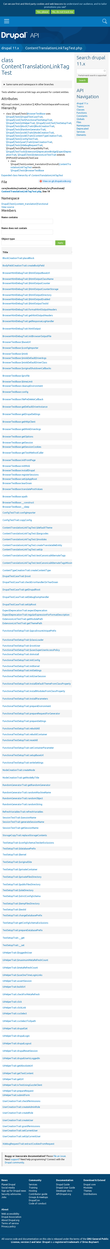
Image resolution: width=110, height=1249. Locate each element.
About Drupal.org (10, 1220)
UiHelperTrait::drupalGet (15, 1028)
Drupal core (90, 1184)
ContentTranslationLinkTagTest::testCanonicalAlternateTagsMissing (38, 563)
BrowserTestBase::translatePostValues (23, 489)
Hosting (33, 1190)
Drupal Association (11, 1217)
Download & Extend (94, 1180)
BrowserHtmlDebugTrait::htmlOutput (22, 328)
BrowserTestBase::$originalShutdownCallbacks (27, 368)
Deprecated (83, 128)
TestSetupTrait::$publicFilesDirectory (21, 884)
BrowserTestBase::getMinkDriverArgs (22, 429)
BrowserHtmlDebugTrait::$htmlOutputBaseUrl (26, 273)
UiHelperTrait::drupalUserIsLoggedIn (21, 1058)
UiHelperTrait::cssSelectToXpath (19, 1021)
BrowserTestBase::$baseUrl (17, 342)
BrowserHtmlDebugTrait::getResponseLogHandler (28, 321)
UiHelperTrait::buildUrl (14, 986)
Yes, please (42, 12)
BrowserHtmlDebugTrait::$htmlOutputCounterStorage (30, 289)
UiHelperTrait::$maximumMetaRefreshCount (25, 960)
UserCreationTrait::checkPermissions (21, 1101)
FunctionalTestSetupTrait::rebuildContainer (25, 734)
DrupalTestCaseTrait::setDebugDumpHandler (26, 597)
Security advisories (11, 1194)
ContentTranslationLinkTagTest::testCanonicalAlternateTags (34, 555)
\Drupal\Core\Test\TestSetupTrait (53, 123)
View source (7, 207)
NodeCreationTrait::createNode (19, 770)
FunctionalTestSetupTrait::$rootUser (21, 645)
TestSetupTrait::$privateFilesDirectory (22, 877)
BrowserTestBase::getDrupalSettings (21, 414)
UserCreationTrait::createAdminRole (21, 1107)
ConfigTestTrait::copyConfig (17, 520)
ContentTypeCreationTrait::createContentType (27, 570)
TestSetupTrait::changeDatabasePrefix (22, 915)
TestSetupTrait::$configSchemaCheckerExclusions (28, 842)
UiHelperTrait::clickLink (14, 1007)
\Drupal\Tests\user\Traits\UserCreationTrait (29, 142)
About (4, 1209)
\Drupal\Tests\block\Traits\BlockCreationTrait (30, 126)
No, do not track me (62, 12)
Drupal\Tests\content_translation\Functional (24, 204)
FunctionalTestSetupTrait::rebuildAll (21, 728)
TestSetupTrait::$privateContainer (20, 869)
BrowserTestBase (36, 113)
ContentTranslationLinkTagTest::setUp (23, 549)
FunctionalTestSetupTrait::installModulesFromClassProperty (34, 691)
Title (38, 252)
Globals (81, 119)
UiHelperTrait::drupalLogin (16, 1036)
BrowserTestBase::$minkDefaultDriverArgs (24, 358)
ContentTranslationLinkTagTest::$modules (25, 539)
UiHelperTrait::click (12, 1001)
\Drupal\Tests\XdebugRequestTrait (24, 145)
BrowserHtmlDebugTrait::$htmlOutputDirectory (27, 295)
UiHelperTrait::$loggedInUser (17, 952)
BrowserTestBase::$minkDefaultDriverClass (25, 362)
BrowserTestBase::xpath (15, 496)
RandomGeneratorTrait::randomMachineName (27, 792)
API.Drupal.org (63, 1194)
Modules (88, 1187)
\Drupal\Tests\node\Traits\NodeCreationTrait (30, 132)
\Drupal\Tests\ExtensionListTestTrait (37, 154)
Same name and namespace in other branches (30, 84)
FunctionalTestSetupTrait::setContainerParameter (28, 747)
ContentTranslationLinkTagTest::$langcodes (25, 533)
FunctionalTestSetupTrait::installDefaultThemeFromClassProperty (37, 683)
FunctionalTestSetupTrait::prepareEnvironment (27, 706)
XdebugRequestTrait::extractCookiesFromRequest (28, 1144)
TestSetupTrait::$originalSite (17, 862)
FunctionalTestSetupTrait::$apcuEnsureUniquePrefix (29, 630)
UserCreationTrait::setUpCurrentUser (22, 1136)
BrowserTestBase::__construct (18, 502)
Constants (82, 116)
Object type (8, 239)
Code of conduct (37, 1203)
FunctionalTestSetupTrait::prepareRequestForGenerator (31, 713)
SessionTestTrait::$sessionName (19, 817)
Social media (8, 1187)
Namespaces (83, 125)
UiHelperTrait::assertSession (17, 981)
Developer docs (64, 1190)
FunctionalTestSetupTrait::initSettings (22, 670)
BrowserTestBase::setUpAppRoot (20, 479)
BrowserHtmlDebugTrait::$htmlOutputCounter (26, 283)
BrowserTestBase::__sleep (16, 507)
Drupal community (14, 1162)
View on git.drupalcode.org (57, 181)
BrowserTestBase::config (15, 392)
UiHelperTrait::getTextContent (18, 1073)
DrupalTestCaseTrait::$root (17, 576)
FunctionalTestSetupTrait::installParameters (25, 698)
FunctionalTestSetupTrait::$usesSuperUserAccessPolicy (31, 650)
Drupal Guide (63, 1184)
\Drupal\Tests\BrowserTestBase (27, 170)
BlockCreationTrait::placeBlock (18, 258)
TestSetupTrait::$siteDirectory (18, 890)
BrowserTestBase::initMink (16, 466)
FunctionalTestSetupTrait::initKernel (21, 666)
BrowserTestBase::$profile (16, 375)
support (15, 1159)
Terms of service (10, 1223)
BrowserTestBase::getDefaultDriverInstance (25, 406)
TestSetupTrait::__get (13, 938)
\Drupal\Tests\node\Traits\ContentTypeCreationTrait (34, 135)
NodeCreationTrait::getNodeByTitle (21, 777)
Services (81, 131)
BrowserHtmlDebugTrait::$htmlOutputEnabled (26, 299)
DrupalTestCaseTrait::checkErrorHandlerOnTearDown (30, 582)
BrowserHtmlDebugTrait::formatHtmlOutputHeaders (30, 309)
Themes (88, 1190)
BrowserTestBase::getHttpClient (19, 421)
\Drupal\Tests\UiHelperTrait (20, 123)
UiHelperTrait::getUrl (13, 1079)
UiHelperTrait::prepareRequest (18, 1091)
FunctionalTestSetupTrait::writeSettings (23, 762)
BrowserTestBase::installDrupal (19, 470)
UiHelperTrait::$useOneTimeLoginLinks (22, 975)
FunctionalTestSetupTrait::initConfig (21, 660)
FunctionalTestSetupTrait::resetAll (20, 740)
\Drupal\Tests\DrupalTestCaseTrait (24, 116)
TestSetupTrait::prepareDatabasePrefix (23, 930)
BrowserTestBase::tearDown (17, 483)
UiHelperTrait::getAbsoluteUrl (18, 1065)
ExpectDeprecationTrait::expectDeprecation (25, 610)
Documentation (64, 1180)
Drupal (46, 1242)
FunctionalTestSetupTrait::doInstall (21, 654)
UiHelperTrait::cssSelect (15, 1013)
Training (33, 1187)
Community (35, 1180)
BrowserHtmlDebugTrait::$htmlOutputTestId (25, 303)
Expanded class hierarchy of (32, 175)
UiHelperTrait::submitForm (16, 1095)
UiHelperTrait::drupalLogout (17, 1043)
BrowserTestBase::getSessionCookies (22, 447)
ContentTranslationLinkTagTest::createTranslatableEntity (32, 545)
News (4, 1180)
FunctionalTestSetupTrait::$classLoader (23, 640)
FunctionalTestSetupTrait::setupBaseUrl (23, 755)
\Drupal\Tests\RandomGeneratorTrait (26, 129)
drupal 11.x (10, 48)
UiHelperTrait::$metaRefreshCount (20, 967)
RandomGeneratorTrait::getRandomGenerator (26, 785)
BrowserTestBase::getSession (18, 442)
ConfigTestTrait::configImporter (19, 512)
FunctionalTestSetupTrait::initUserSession (24, 676)
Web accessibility (10, 1213)
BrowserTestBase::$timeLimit (18, 381)
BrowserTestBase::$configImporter (20, 348)
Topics (80, 106)
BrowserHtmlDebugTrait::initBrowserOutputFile (27, 336)
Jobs (3, 1197)
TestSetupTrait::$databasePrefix (19, 848)
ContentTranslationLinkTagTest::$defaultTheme (27, 527)
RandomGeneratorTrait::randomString (22, 804)
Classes (81, 109)
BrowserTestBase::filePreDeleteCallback (23, 399)
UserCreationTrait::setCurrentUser (20, 1130)
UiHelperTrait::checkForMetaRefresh (21, 994)
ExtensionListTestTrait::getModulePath (23, 619)
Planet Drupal (8, 1184)
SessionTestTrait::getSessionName (20, 828)
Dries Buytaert (90, 1242)
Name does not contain (14, 228)
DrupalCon (34, 1200)
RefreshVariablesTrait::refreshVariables (23, 811)
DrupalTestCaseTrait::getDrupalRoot (21, 589)
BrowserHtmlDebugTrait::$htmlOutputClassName (28, 279)
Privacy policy (8, 1226)
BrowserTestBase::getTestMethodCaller (23, 452)
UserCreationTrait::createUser (18, 1120)
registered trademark (67, 1242)
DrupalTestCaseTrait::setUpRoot (19, 604)
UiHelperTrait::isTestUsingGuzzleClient (22, 1085)
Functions (82, 112)
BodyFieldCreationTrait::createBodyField (23, 265)
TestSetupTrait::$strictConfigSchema (22, 896)
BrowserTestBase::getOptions (18, 436)
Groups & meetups (38, 1197)
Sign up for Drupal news (13, 1190)
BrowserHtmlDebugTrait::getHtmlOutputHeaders (28, 315)
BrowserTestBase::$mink (15, 353)
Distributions (90, 1194)
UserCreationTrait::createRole (18, 1113)
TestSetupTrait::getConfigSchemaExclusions (25, 923)
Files (79, 122)
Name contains (9, 217)
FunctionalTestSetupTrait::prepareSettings (24, 721)
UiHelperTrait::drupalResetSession (20, 1051)
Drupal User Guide (65, 1187)
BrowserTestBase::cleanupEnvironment (23, 386)
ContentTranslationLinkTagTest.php (53, 48)
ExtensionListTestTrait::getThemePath (22, 623)
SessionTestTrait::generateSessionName (23, 822)
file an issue (59, 1156)
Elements (81, 135)
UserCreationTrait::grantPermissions (21, 1126)
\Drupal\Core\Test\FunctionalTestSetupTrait (29, 120)
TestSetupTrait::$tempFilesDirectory (21, 903)
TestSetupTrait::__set (13, 945)
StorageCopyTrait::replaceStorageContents (25, 835)
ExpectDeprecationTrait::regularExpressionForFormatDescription (36, 614)
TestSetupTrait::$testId (14, 909)
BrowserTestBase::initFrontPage (19, 460)
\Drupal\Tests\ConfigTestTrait (22, 139)
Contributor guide (38, 1194)
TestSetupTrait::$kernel (14, 854)
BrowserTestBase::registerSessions (21, 474)
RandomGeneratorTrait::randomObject (23, 798)
